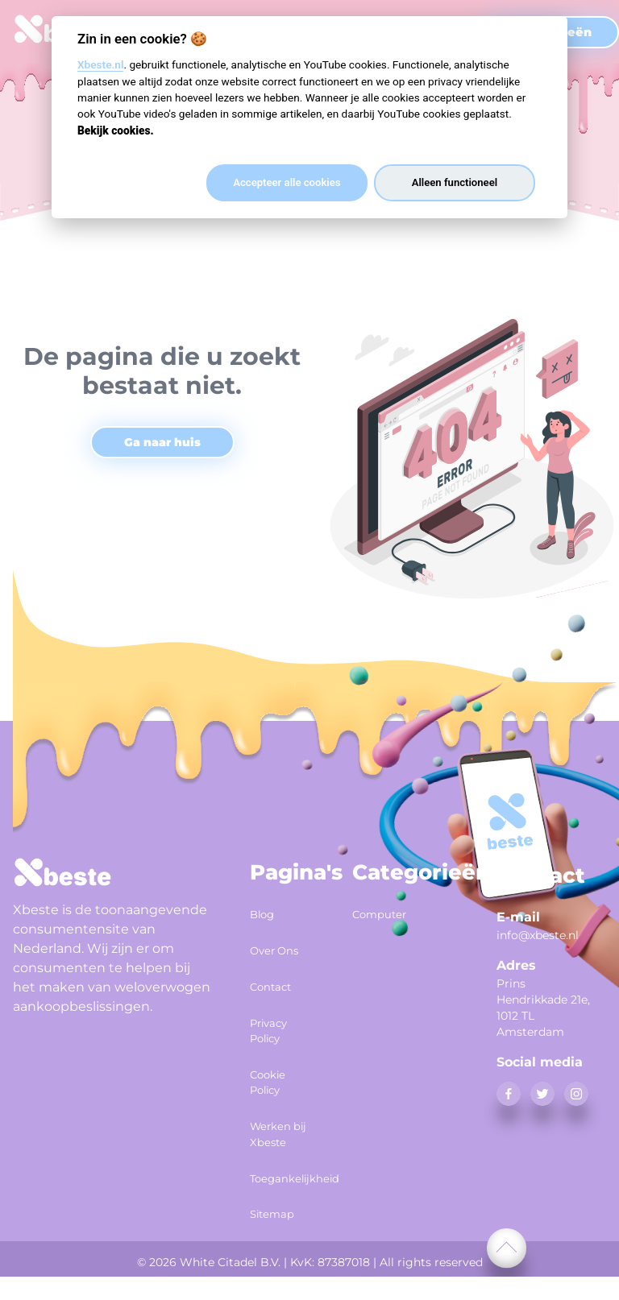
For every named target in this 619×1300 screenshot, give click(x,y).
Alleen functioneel (454, 182)
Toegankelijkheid (282, 1209)
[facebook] (508, 1094)
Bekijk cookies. (115, 130)
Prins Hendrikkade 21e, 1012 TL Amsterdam (543, 1007)
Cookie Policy (275, 1092)
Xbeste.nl (100, 64)
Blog (267, 912)
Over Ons (267, 954)
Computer (384, 912)
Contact (278, 996)
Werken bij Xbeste (278, 1155)
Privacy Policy (276, 1038)
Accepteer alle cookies (286, 182)
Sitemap (280, 1240)
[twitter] (542, 1094)
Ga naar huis (162, 442)
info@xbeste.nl (537, 935)
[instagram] (576, 1094)
